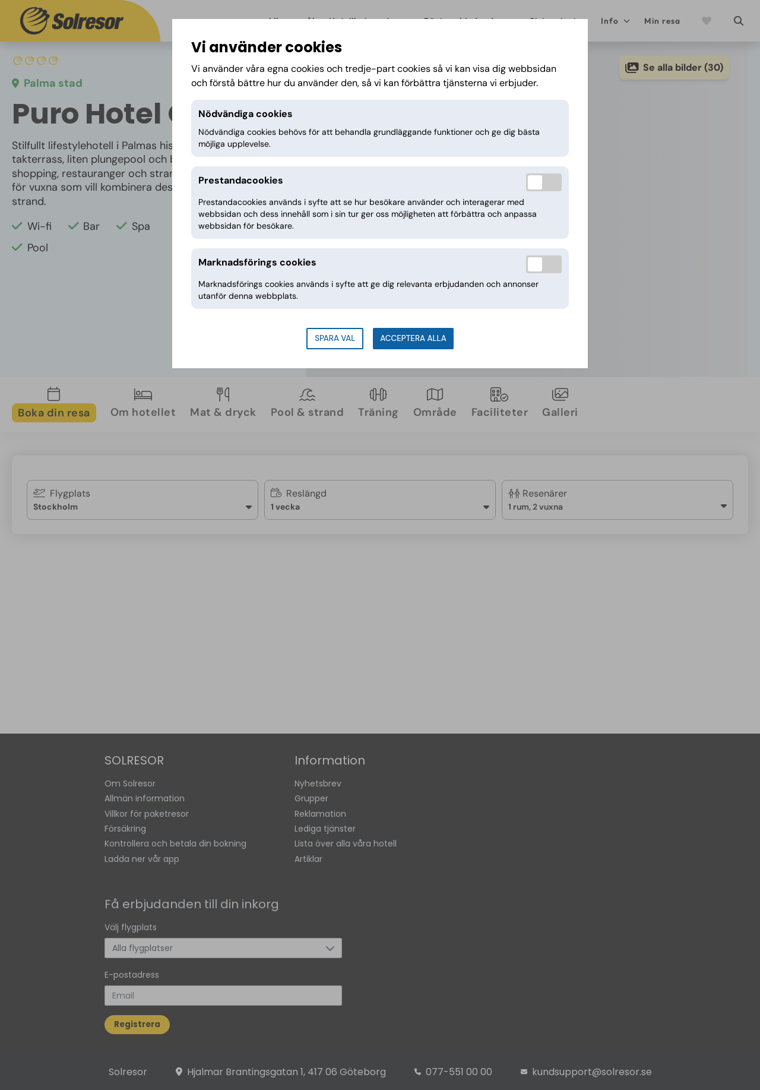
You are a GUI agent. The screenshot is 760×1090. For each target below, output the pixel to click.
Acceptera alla (413, 338)
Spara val (335, 338)
